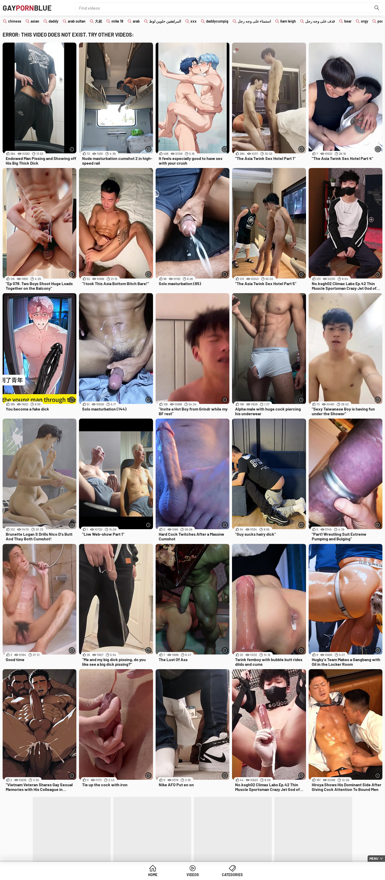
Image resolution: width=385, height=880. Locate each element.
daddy (53, 21)
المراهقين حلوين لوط (165, 21)
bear (347, 21)
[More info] (72, 149)
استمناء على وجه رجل (254, 21)
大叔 (98, 21)
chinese (14, 21)
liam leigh (288, 21)
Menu (373, 858)
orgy (364, 21)
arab (136, 21)
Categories (232, 874)
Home (152, 874)
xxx (193, 21)
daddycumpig (217, 21)
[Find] (377, 7)
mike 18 (117, 21)
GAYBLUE (27, 7)
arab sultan (76, 21)
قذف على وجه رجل (320, 21)
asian (35, 21)
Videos (193, 874)
